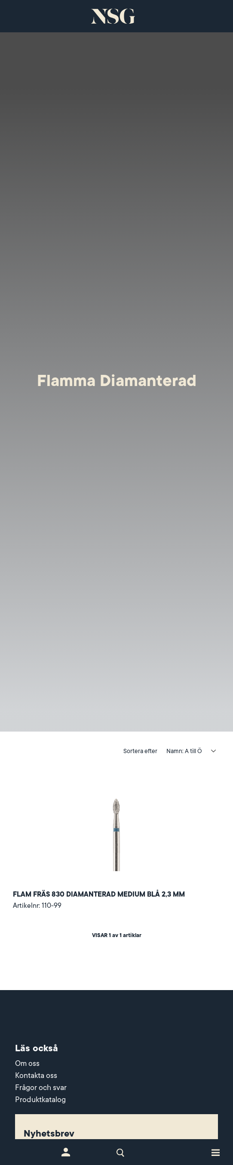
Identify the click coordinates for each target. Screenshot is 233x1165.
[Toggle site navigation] (216, 1152)
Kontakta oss (36, 1075)
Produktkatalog (40, 1099)
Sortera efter (140, 751)
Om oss (27, 1063)
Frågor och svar (41, 1087)
